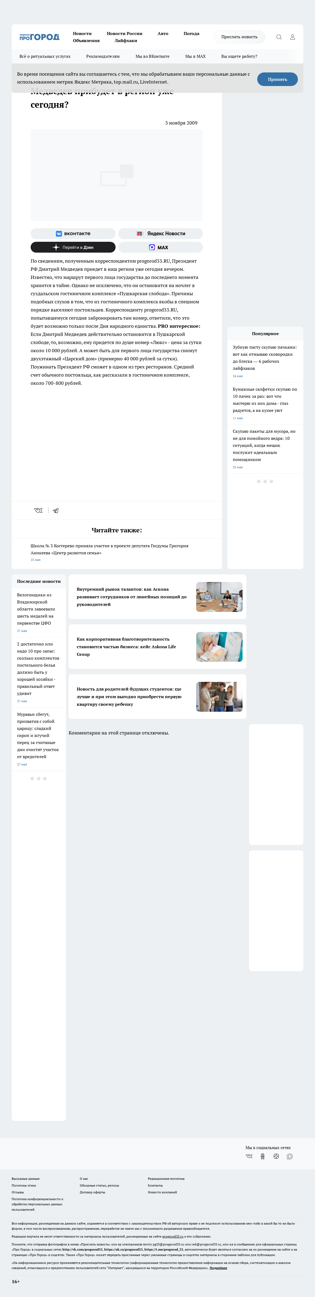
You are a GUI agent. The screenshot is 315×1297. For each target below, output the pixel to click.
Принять (277, 79)
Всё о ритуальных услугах (45, 56)
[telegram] (57, 510)
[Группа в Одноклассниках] (262, 1156)
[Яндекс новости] (160, 233)
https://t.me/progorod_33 (163, 1249)
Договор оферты (92, 1192)
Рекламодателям (103, 56)
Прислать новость (239, 36)
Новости (82, 33)
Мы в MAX (195, 56)
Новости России (124, 33)
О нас (84, 1179)
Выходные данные (26, 1179)
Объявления (86, 40)
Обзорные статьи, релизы (99, 1185)
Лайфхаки (126, 40)
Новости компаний (162, 1192)
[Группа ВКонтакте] (73, 233)
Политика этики (24, 1185)
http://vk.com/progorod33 (82, 1249)
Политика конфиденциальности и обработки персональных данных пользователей (37, 1204)
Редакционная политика (166, 1179)
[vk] (39, 510)
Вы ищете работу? (239, 56)
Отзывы (18, 1192)
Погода (191, 33)
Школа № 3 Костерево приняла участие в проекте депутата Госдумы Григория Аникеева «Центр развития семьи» (117, 553)
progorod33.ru (172, 1236)
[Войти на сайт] (292, 36)
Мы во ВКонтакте (153, 56)
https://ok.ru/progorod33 (123, 1249)
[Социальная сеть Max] (160, 247)
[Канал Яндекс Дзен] (73, 247)
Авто (163, 33)
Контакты (155, 1185)
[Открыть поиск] (278, 36)
